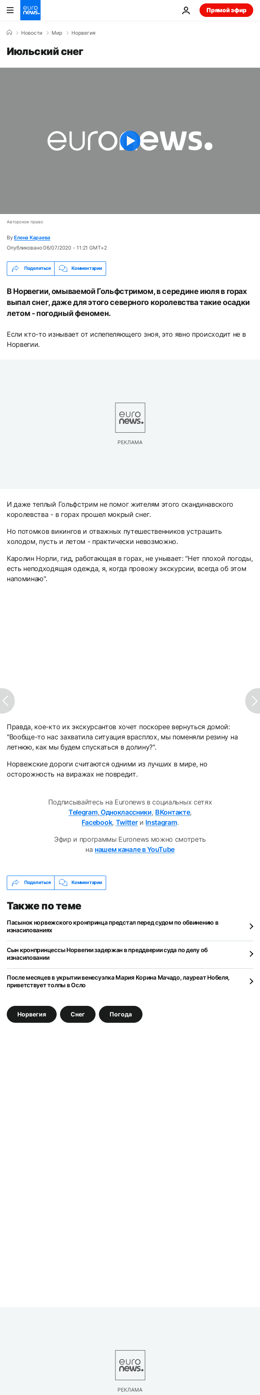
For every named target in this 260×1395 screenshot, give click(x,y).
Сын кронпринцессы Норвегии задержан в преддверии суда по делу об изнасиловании (107, 953)
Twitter (127, 822)
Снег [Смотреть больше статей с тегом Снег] (78, 1014)
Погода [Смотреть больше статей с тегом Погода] (120, 1014)
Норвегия (83, 33)
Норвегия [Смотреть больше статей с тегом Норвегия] (31, 1014)
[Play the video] (130, 141)
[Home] (9, 33)
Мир (57, 33)
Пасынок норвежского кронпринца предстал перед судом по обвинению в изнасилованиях (113, 926)
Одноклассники (125, 812)
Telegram (82, 812)
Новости (31, 33)
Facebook (97, 822)
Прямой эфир (226, 10)
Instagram (161, 822)
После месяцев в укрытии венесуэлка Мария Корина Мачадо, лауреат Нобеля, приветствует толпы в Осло (118, 981)
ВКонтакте (172, 812)
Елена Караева (32, 237)
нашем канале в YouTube (135, 849)
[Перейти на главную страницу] (30, 10)
